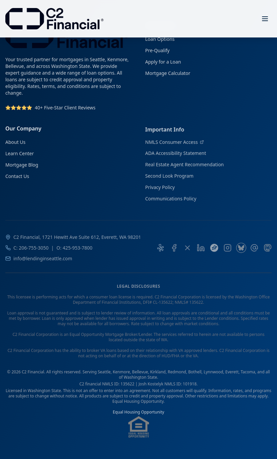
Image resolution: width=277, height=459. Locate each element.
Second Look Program (169, 178)
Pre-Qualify (157, 51)
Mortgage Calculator (167, 73)
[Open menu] (265, 18)
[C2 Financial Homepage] (54, 18)
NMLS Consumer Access (174, 144)
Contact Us (17, 177)
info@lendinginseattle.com (42, 261)
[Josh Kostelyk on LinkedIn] (201, 251)
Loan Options (160, 39)
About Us (15, 143)
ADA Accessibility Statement (175, 155)
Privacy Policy (160, 189)
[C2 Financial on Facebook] (174, 251)
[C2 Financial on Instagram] (228, 251)
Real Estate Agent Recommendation (184, 167)
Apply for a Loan (163, 62)
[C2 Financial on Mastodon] (268, 251)
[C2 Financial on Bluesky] (241, 251)
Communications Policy (170, 201)
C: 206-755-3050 (30, 251)
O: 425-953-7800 (74, 251)
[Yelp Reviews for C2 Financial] (161, 251)
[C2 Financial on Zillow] (214, 251)
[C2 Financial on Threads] (254, 251)
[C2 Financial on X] (187, 251)
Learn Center (19, 155)
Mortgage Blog (21, 166)
